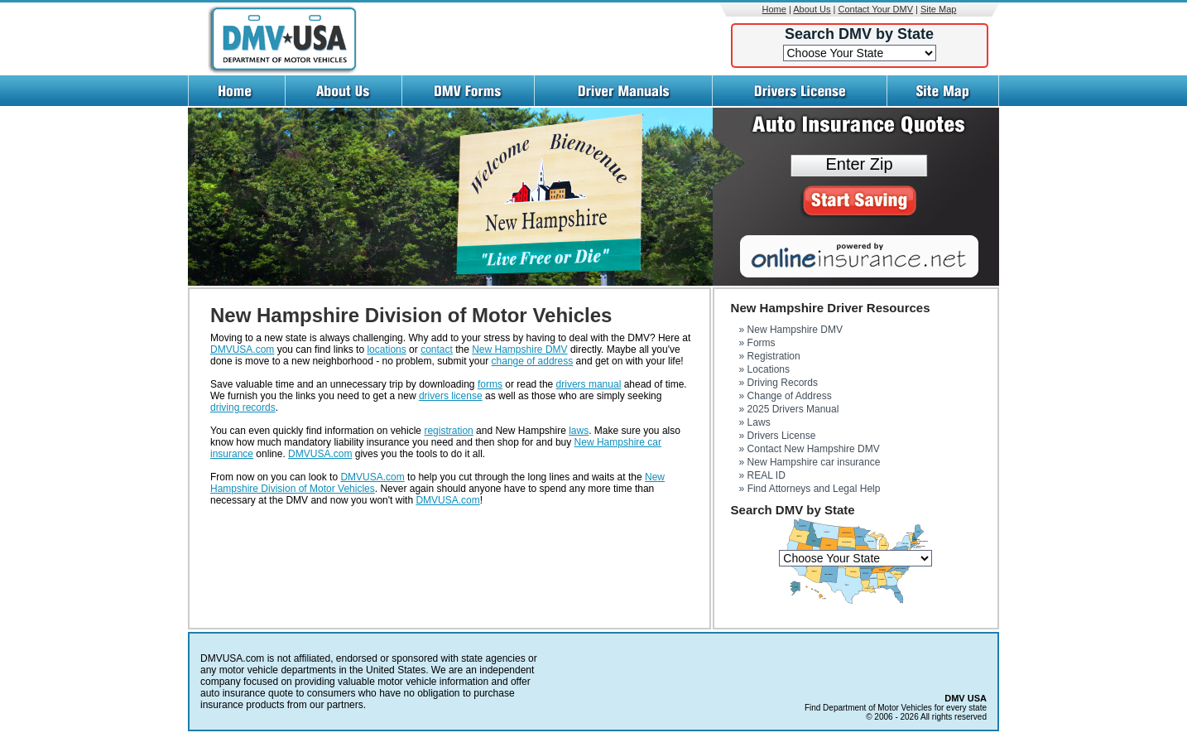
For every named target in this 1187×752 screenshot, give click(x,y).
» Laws (755, 422)
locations (386, 349)
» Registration (769, 356)
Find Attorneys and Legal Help (814, 488)
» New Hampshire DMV (791, 329)
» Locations (764, 369)
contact (436, 349)
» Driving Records (778, 382)
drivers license (451, 396)
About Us (811, 9)
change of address (533, 361)
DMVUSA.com (242, 349)
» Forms (757, 343)
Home (774, 9)
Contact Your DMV (876, 9)
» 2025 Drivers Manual (789, 409)
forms (490, 384)
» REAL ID (762, 475)
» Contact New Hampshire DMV (809, 449)
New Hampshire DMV (519, 349)
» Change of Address (785, 396)
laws (579, 430)
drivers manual (589, 384)
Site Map (938, 9)
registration (448, 430)
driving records (243, 407)
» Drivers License (777, 435)
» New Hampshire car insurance (810, 462)
